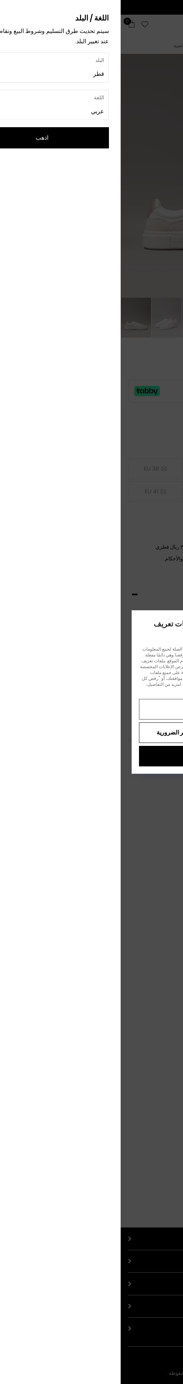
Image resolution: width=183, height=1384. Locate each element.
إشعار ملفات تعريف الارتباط (130, 690)
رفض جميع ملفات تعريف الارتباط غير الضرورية (91, 732)
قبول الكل (92, 756)
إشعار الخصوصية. (85, 690)
